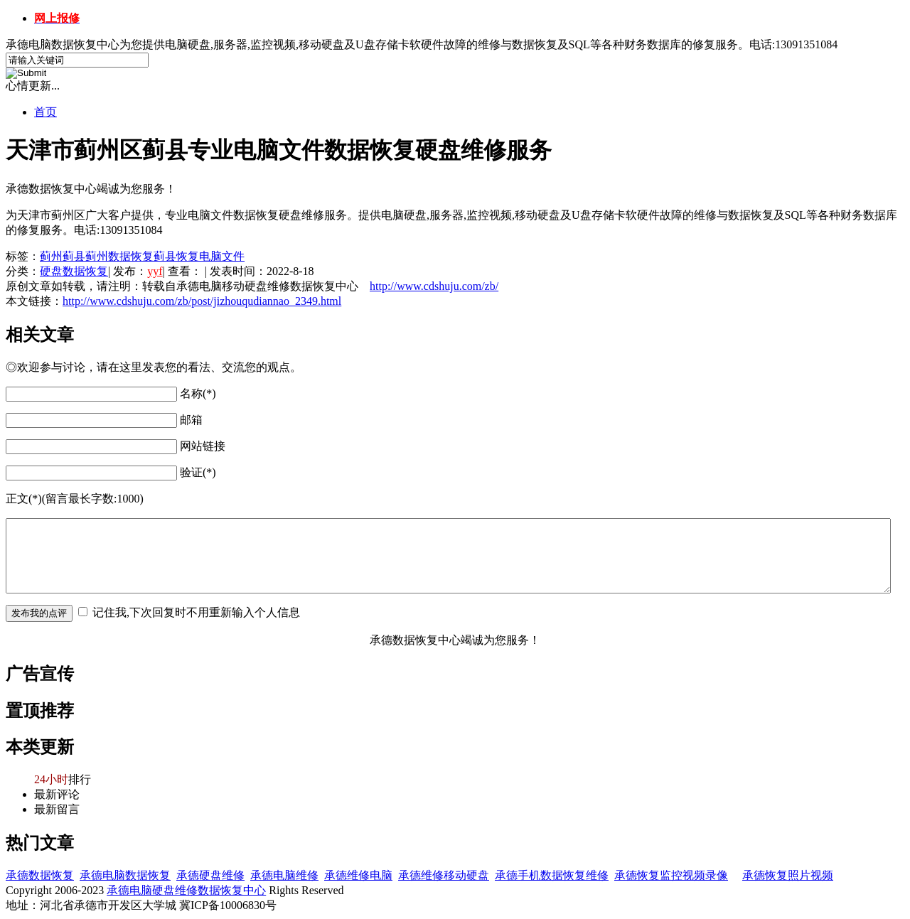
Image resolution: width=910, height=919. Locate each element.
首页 (45, 112)
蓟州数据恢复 (119, 256)
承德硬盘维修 (210, 875)
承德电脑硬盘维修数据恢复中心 (186, 890)
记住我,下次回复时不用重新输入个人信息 (196, 612)
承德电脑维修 (284, 875)
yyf (154, 271)
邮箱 (191, 420)
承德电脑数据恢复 (125, 875)
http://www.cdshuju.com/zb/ (434, 286)
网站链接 (202, 446)
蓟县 (74, 256)
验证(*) (198, 472)
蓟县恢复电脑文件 (199, 256)
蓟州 (51, 256)
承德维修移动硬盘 (443, 875)
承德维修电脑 (358, 875)
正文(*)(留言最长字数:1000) (75, 499)
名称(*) (198, 393)
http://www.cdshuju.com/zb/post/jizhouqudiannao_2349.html (202, 301)
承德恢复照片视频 (787, 875)
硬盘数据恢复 (74, 271)
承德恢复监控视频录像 (671, 875)
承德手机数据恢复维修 (552, 875)
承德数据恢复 (40, 875)
